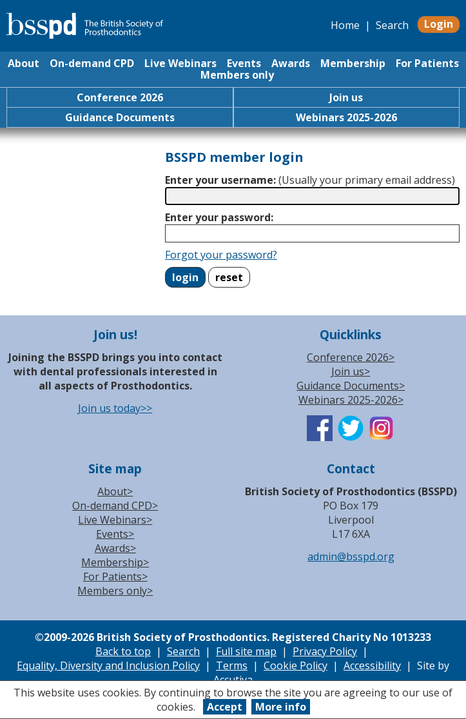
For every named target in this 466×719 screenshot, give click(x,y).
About (23, 63)
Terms (232, 665)
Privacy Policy (325, 651)
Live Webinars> (115, 520)
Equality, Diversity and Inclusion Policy (108, 665)
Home (345, 25)
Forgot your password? (221, 255)
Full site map (246, 651)
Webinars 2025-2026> (350, 400)
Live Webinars (180, 63)
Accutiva (233, 680)
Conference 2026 (120, 97)
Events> (115, 534)
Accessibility (372, 665)
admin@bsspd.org (350, 556)
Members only (237, 75)
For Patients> (115, 576)
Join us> (350, 371)
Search (392, 25)
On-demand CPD (92, 63)
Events (244, 63)
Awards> (115, 548)
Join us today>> (115, 408)
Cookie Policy (295, 665)
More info (280, 707)
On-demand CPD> (115, 505)
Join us (346, 97)
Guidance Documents (120, 117)
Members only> (115, 591)
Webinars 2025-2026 (346, 117)
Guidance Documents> (350, 386)
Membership (352, 63)
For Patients (427, 63)
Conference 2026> (350, 357)
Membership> (115, 562)
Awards (290, 63)
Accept (224, 707)
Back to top (123, 651)
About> (115, 491)
